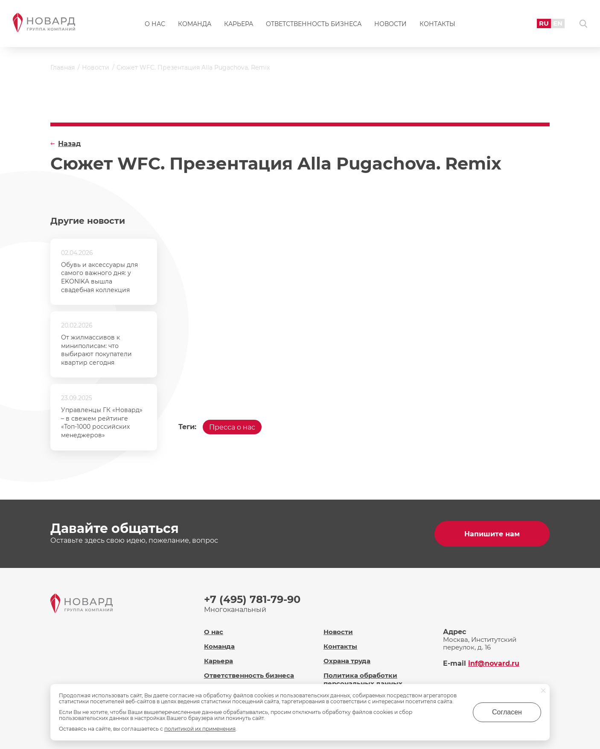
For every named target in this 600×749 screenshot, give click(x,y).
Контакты (437, 24)
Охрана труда (346, 661)
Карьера (238, 24)
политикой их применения (200, 729)
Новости (390, 24)
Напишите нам (492, 534)
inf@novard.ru (493, 663)
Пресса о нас (232, 427)
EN (557, 23)
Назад (69, 144)
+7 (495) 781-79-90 (252, 599)
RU (544, 23)
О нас (155, 24)
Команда (194, 24)
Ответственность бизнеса (313, 24)
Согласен (507, 712)
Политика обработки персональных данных (362, 679)
